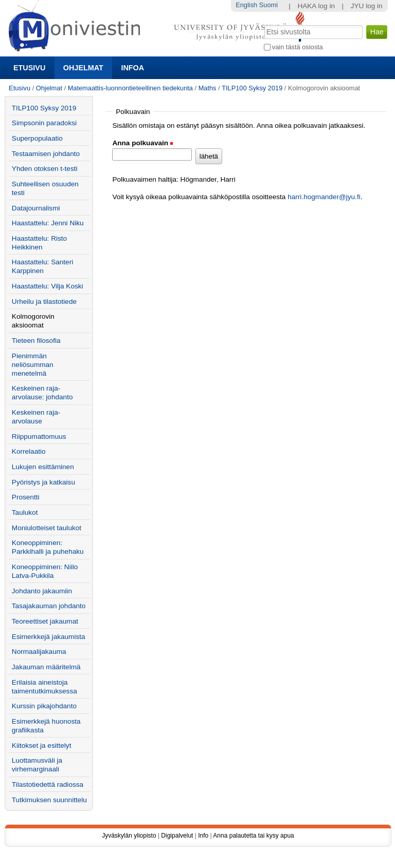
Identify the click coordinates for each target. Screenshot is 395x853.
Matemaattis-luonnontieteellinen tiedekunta (130, 88)
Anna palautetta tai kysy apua (253, 835)
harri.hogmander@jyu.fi (324, 197)
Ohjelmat (83, 68)
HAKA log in (316, 6)
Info (203, 835)
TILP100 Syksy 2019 (252, 88)
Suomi (268, 5)
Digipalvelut (177, 835)
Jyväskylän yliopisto (129, 835)
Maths (208, 88)
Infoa (132, 68)
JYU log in (367, 6)
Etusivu (29, 68)
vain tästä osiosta (297, 47)
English (246, 5)
